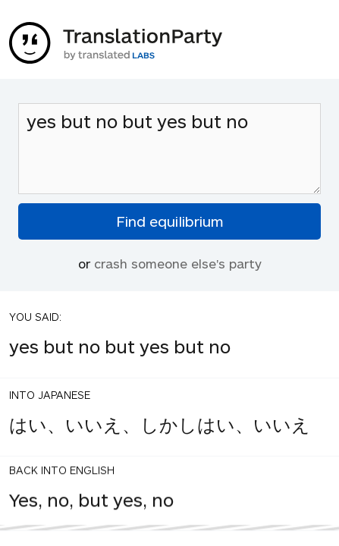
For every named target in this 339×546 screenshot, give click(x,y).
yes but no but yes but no (169, 148)
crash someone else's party (178, 263)
